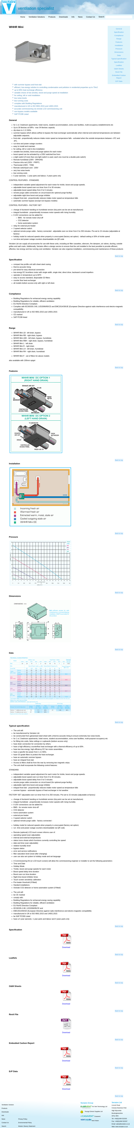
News (3, 1119)
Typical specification (118, 59)
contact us (90, 17)
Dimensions (118, 52)
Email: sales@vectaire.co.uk (121, 1124)
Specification (119, 32)
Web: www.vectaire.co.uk (120, 1126)
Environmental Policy (25, 1122)
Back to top (119, 256)
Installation (119, 45)
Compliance (118, 35)
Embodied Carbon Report (119, 76)
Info (3, 1115)
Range (118, 39)
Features (119, 42)
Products (4, 1108)
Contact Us (5, 1122)
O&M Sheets (119, 69)
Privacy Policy (22, 1119)
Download (66, 940)
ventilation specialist (36, 8)
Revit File (118, 72)
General (119, 29)
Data (119, 55)
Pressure (119, 49)
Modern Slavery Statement (26, 1126)
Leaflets (119, 65)
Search (4, 1126)
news (80, 17)
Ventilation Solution (8, 1105)
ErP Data (118, 81)
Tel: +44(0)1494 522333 (119, 1118)
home (22, 17)
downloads (63, 17)
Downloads (5, 1112)
